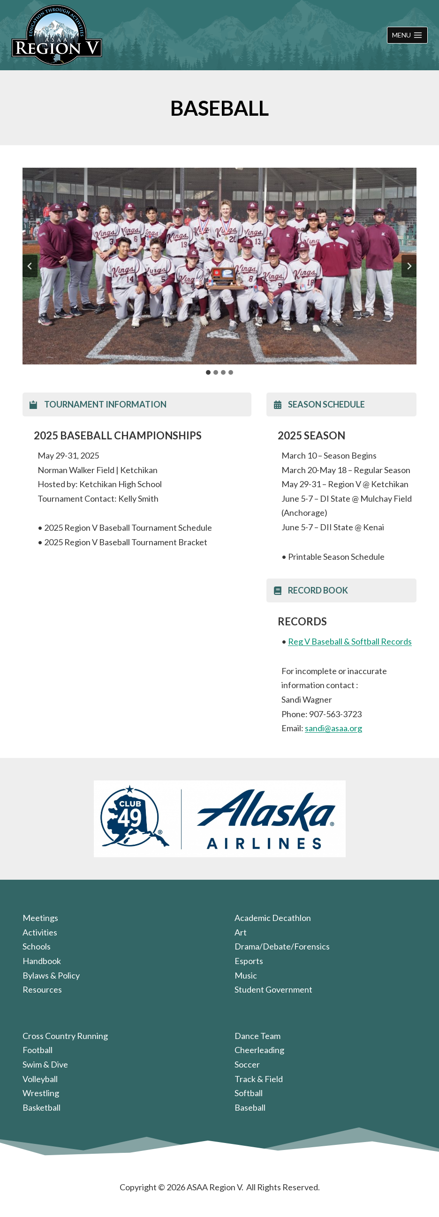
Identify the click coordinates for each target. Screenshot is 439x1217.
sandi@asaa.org (333, 728)
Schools (37, 946)
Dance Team (257, 1036)
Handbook (42, 961)
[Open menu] (407, 35)
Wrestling (41, 1093)
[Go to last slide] (30, 266)
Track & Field (259, 1079)
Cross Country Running (65, 1036)
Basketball (42, 1107)
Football (38, 1050)
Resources (42, 989)
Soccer (247, 1064)
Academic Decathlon (273, 918)
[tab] (208, 372)
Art (241, 932)
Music (246, 975)
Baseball (250, 1107)
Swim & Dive (45, 1064)
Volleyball (40, 1079)
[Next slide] (408, 266)
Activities (40, 932)
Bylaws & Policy (51, 975)
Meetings (40, 918)
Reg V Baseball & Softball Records (350, 641)
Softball (249, 1093)
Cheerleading (259, 1050)
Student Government (273, 989)
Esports (249, 961)
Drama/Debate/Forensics (282, 946)
